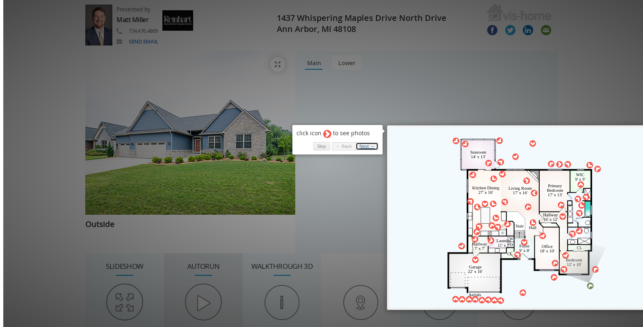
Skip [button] (313, 141)
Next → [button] (359, 141)
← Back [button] (336, 141)
